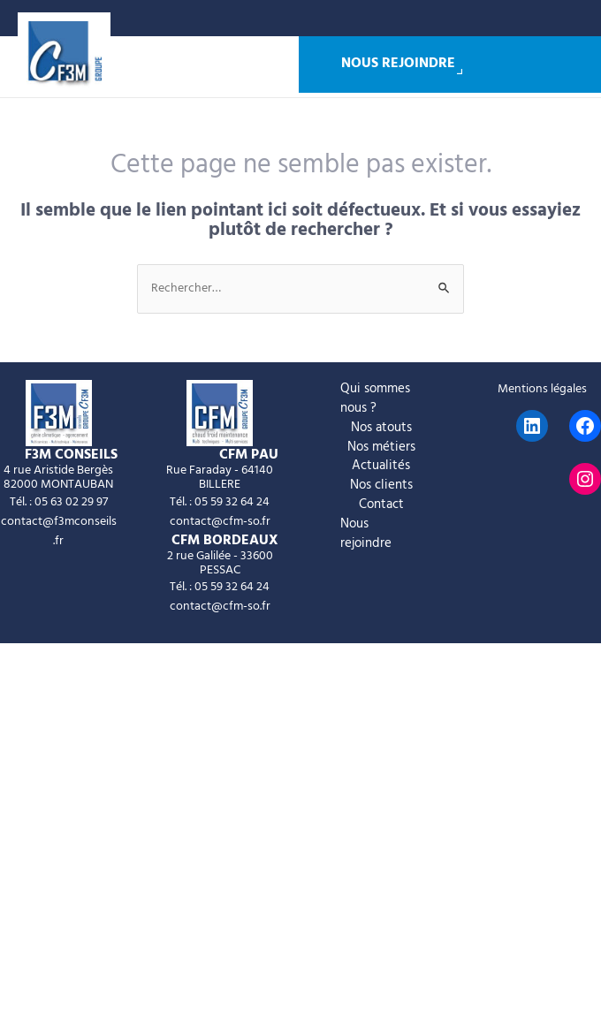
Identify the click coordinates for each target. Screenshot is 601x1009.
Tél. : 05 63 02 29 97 (59, 502)
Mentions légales (542, 389)
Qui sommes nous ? (375, 399)
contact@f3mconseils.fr (59, 531)
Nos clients (381, 486)
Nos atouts (381, 428)
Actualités (381, 466)
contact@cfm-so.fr (220, 521)
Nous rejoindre (398, 64)
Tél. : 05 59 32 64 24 (220, 502)
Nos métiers (381, 448)
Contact (381, 505)
